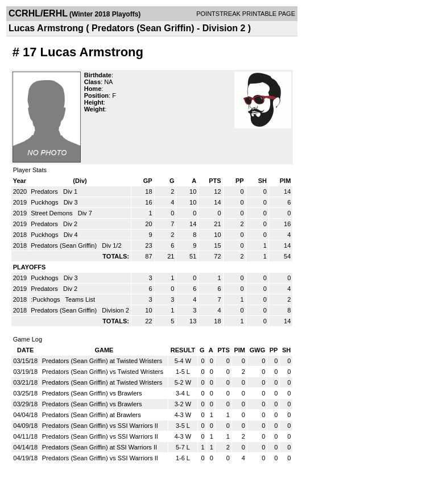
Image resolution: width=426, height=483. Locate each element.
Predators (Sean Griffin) (64, 245)
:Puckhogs (46, 299)
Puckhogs (45, 202)
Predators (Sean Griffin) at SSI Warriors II (99, 447)
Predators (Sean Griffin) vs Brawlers (92, 393)
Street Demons (52, 213)
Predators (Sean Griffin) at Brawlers (91, 414)
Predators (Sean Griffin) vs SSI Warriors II (100, 425)
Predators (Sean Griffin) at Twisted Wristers (102, 360)
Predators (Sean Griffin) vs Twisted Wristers (102, 371)
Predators (45, 191)
